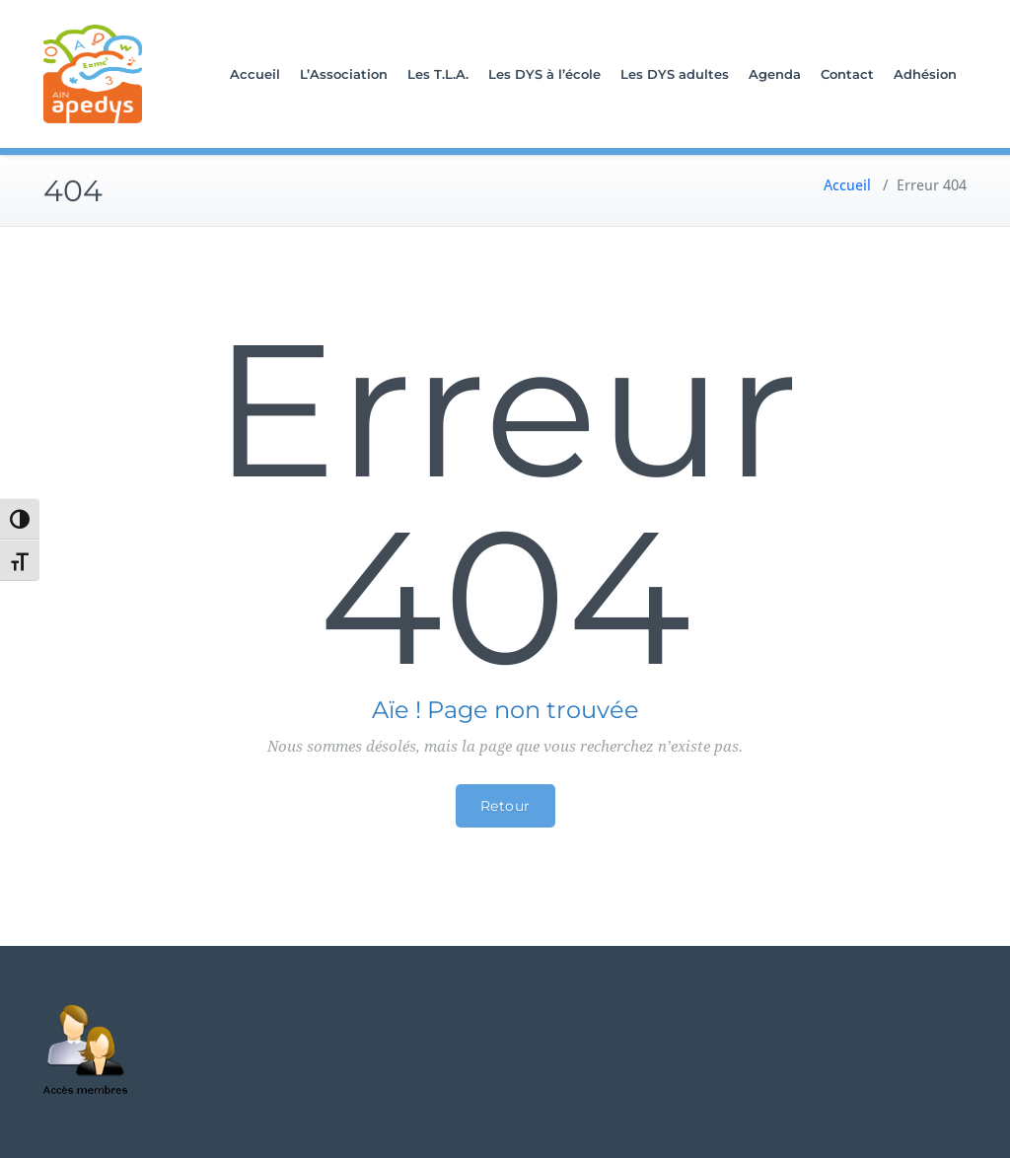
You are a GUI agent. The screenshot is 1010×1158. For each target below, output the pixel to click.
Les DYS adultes (674, 74)
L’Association (344, 74)
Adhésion (925, 74)
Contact (847, 74)
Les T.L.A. (438, 74)
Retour (505, 806)
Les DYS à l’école (544, 74)
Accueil (255, 74)
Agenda (775, 74)
